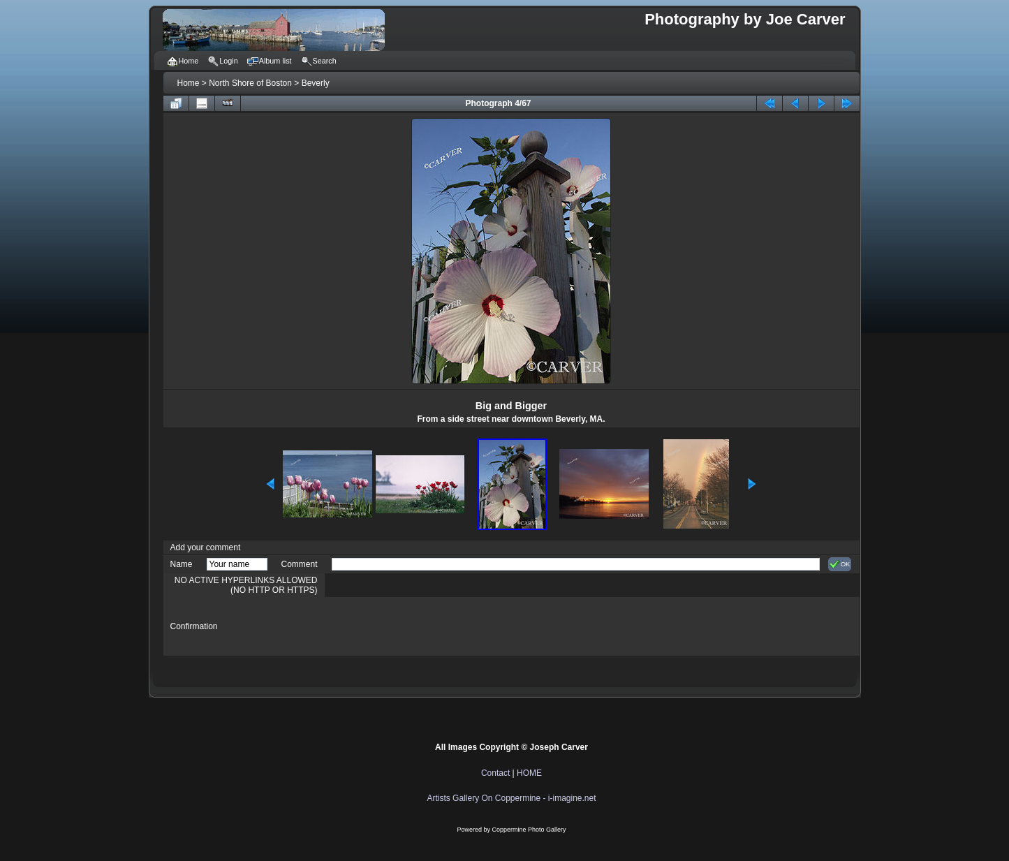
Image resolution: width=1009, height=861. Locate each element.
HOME (529, 773)
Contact (495, 773)
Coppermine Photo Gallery (529, 829)
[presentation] (438, 626)
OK (839, 564)
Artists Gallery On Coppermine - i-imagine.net (511, 798)
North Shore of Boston (250, 83)
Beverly (316, 83)
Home (188, 83)
